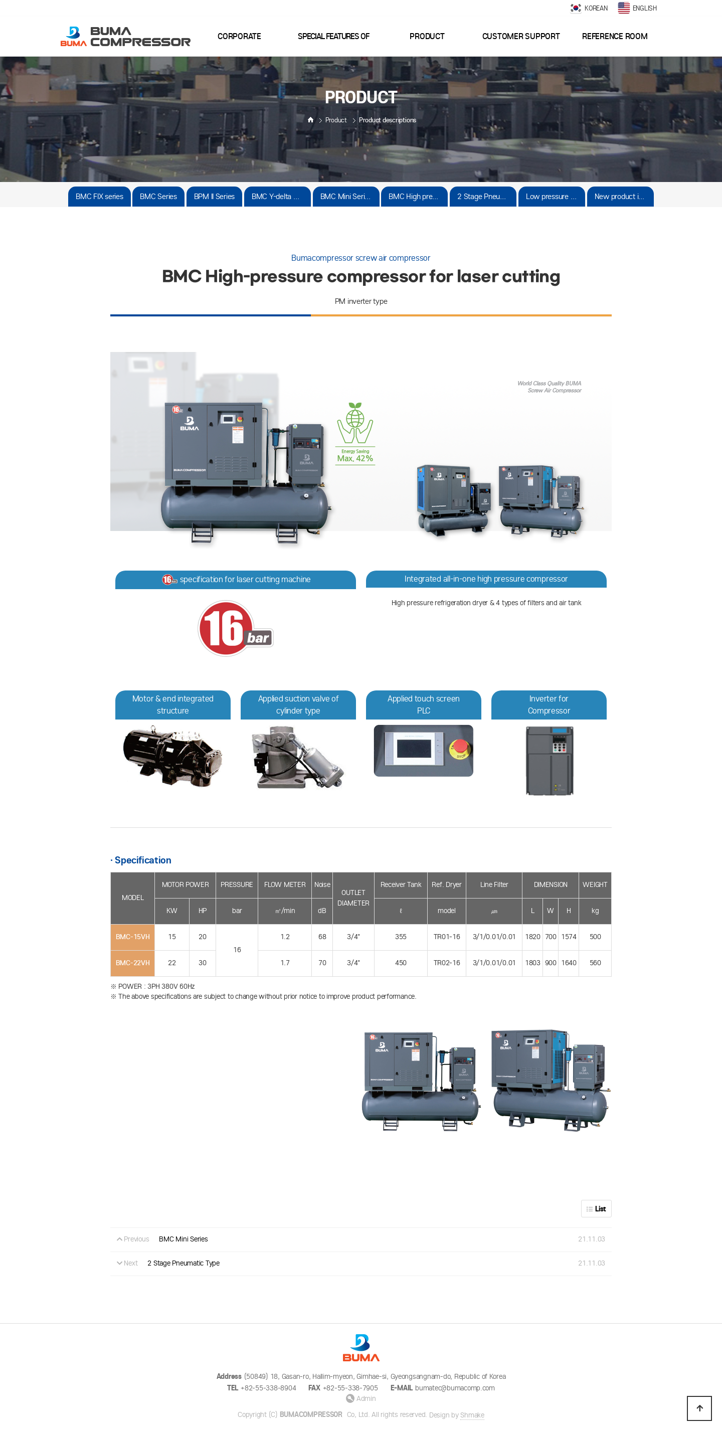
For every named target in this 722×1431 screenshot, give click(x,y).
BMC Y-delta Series (281, 196)
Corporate (239, 36)
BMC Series (158, 196)
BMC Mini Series (346, 196)
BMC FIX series (99, 196)
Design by (456, 1415)
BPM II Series (214, 196)
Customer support (521, 36)
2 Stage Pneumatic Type (486, 196)
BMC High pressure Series (418, 196)
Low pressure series (555, 196)
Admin (361, 1398)
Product (427, 36)
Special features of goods (333, 44)
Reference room (614, 36)
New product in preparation (624, 196)
